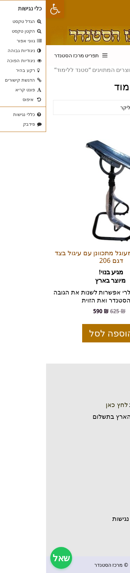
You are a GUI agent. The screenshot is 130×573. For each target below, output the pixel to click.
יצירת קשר (108, 494)
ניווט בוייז (110, 428)
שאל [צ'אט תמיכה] (15, 557)
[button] (9, 9)
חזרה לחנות (106, 526)
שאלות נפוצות (103, 502)
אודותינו (111, 510)
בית (117, 486)
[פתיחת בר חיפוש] (93, 50)
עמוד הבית (108, 70)
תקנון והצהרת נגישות (94, 518)
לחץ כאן (71, 404)
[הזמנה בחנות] (65, 107)
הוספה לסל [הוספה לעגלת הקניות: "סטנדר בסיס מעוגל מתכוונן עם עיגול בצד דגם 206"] (65, 333)
